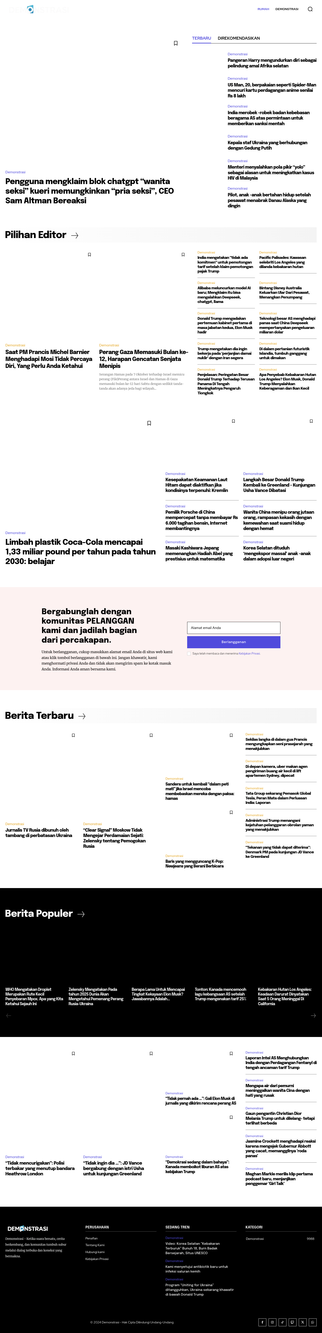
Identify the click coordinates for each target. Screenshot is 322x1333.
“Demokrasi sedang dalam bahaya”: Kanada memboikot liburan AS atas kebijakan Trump (196, 1165)
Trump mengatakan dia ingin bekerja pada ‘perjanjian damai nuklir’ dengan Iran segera (224, 353)
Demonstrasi (15, 172)
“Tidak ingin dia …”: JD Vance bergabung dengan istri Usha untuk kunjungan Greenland (113, 1168)
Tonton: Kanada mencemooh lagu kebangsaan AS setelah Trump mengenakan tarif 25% (224, 993)
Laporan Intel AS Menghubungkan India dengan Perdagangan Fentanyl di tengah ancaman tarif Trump (281, 1062)
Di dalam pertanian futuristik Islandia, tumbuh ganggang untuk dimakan (284, 353)
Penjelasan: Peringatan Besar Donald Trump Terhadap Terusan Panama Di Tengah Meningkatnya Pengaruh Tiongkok (225, 384)
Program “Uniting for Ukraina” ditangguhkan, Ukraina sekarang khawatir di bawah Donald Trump (199, 1288)
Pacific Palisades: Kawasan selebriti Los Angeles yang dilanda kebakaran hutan (282, 262)
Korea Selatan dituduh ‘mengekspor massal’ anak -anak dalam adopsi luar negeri (277, 553)
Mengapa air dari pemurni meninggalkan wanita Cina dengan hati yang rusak (278, 1090)
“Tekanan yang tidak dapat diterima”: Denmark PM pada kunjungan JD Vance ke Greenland (280, 853)
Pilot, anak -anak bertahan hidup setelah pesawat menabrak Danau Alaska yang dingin (270, 200)
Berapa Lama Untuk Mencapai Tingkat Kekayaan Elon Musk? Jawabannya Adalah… (158, 993)
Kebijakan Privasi (249, 654)
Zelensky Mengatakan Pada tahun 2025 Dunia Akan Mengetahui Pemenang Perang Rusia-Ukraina (97, 993)
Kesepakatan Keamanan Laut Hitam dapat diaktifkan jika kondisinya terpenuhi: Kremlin (196, 485)
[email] (233, 628)
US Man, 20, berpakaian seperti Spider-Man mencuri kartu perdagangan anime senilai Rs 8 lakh (269, 90)
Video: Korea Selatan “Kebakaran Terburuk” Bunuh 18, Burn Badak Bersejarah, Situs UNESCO (192, 1247)
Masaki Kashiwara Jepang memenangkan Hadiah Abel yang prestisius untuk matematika (199, 553)
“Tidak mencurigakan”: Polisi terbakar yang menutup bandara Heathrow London (39, 1168)
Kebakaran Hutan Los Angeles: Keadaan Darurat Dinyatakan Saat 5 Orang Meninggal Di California (287, 993)
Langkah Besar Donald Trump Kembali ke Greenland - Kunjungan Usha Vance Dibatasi (279, 485)
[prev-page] (8, 1014)
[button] (310, 8)
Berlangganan (234, 642)
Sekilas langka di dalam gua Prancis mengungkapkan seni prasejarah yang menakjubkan (279, 745)
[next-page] (313, 1014)
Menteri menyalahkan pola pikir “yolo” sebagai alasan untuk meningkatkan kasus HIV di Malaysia (272, 172)
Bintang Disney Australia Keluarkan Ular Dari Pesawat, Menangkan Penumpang (284, 292)
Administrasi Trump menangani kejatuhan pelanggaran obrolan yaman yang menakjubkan (280, 826)
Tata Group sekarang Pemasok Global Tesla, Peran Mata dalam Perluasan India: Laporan (278, 799)
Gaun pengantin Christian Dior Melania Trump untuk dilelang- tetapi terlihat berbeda (280, 1118)
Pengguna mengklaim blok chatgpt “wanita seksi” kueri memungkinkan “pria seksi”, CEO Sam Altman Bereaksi (92, 191)
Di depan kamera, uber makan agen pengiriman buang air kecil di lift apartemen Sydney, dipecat (276, 772)
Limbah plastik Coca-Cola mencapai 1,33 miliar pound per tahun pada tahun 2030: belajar (76, 552)
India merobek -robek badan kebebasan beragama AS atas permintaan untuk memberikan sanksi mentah (270, 118)
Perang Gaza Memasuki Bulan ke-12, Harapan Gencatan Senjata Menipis (140, 359)
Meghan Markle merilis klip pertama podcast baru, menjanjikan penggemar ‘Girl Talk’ (279, 1178)
